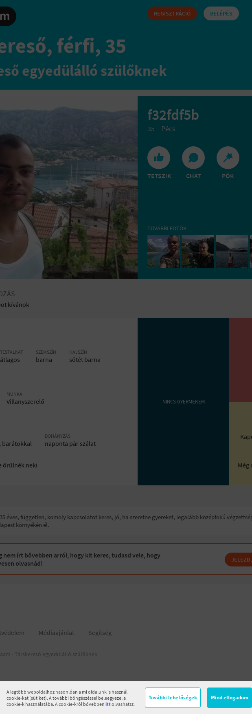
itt (108, 704)
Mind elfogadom (229, 697)
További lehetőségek (173, 697)
